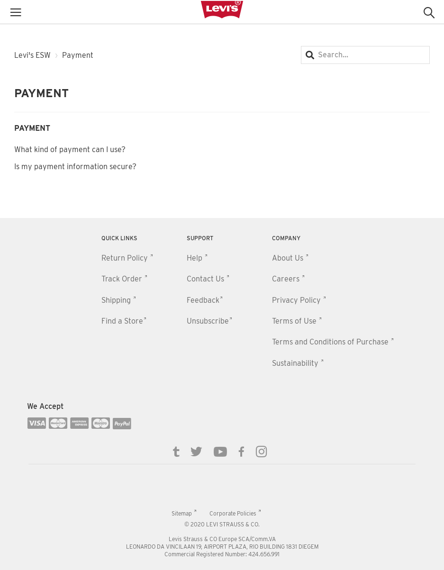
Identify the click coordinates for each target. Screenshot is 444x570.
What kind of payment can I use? (70, 149)
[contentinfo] (222, 394)
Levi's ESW (32, 55)
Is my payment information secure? (75, 166)
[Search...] (365, 55)
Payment (32, 128)
